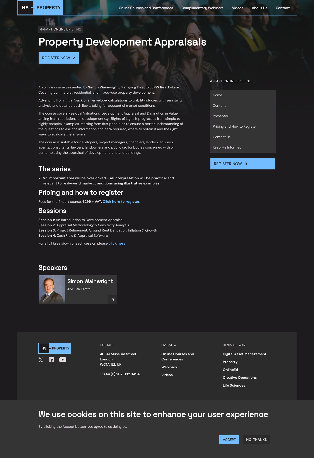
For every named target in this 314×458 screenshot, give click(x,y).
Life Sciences (234, 385)
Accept (229, 439)
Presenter (220, 116)
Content (219, 105)
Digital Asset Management (244, 354)
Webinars (169, 367)
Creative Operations (240, 377)
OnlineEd (230, 369)
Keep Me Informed (227, 147)
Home (217, 95)
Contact (283, 8)
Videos (237, 8)
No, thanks (256, 439)
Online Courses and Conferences (146, 8)
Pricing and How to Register (235, 126)
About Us (259, 8)
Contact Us (221, 137)
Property (230, 362)
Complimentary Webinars (202, 8)
